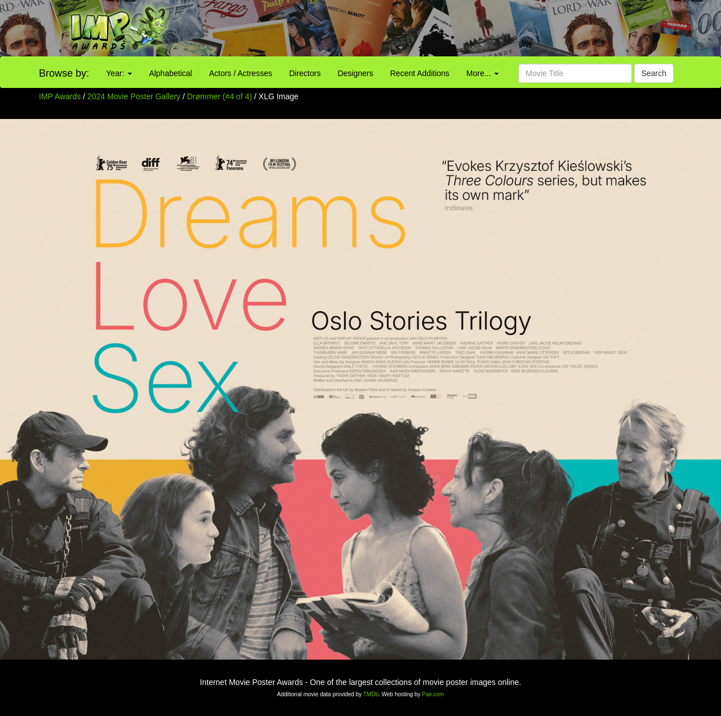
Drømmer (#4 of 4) (219, 96)
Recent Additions (420, 73)
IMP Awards (60, 96)
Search (653, 73)
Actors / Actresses (240, 73)
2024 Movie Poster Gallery (134, 96)
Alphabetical (170, 73)
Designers (355, 73)
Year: (119, 73)
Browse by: (64, 73)
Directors (304, 73)
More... (483, 73)
